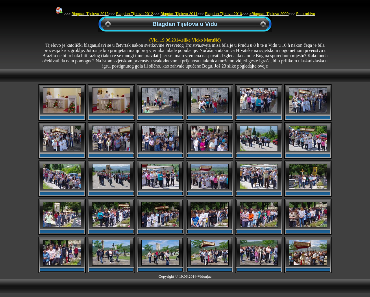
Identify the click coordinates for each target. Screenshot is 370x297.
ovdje (263, 65)
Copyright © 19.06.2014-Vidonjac (184, 276)
